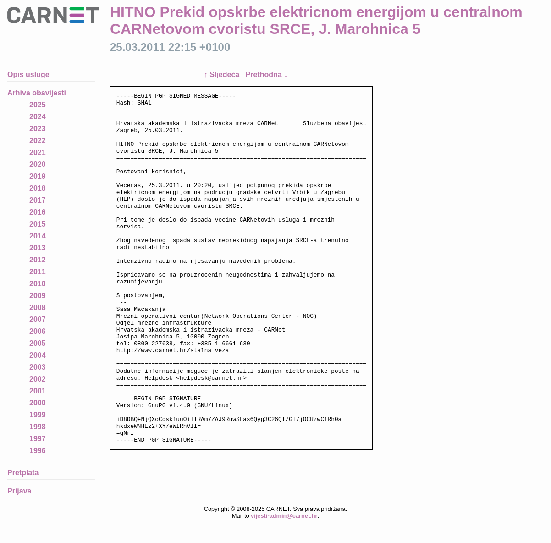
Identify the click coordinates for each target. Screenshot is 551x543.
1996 (37, 450)
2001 (37, 391)
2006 (37, 331)
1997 (37, 439)
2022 (37, 140)
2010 (37, 284)
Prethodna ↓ (267, 74)
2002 (37, 379)
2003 (37, 367)
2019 (37, 176)
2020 (37, 164)
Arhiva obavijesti (36, 93)
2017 (37, 200)
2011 (37, 272)
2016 (37, 212)
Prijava (19, 491)
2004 (37, 355)
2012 (37, 260)
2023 (37, 129)
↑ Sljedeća (223, 74)
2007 (37, 319)
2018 (37, 188)
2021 (37, 152)
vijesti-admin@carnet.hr (284, 535)
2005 (37, 343)
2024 (37, 117)
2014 (37, 236)
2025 (37, 105)
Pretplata (23, 473)
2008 (37, 307)
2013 (37, 248)
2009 (37, 295)
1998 (37, 427)
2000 (37, 403)
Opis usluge (28, 74)
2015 (37, 224)
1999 (37, 415)
